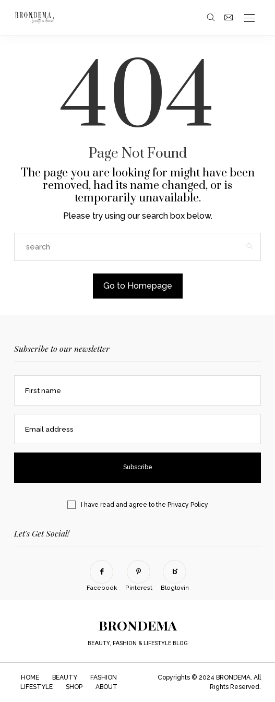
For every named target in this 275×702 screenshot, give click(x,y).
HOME (30, 677)
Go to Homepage (137, 286)
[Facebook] (102, 576)
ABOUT (106, 687)
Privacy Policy (188, 504)
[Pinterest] (138, 576)
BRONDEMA (138, 625)
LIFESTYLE (36, 687)
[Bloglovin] (175, 576)
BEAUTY (64, 677)
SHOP (74, 687)
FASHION (103, 677)
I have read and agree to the (144, 505)
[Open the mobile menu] (249, 18)
